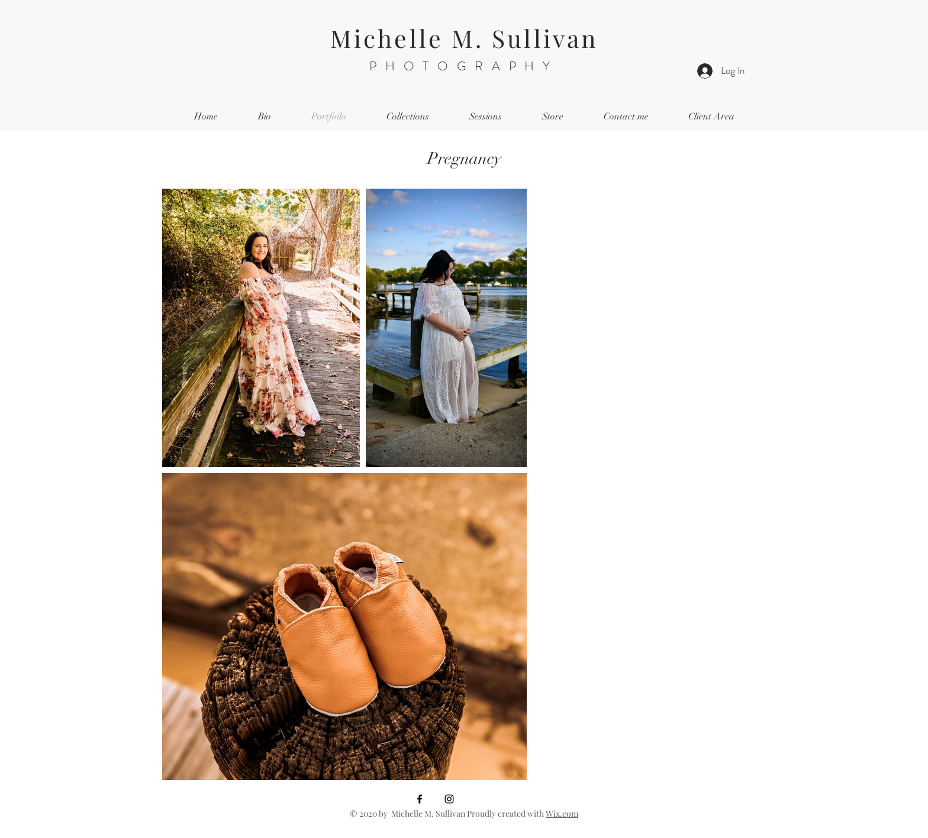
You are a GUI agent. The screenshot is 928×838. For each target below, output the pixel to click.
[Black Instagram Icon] (449, 799)
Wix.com (562, 813)
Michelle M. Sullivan (464, 38)
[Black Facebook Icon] (420, 799)
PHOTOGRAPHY (464, 66)
